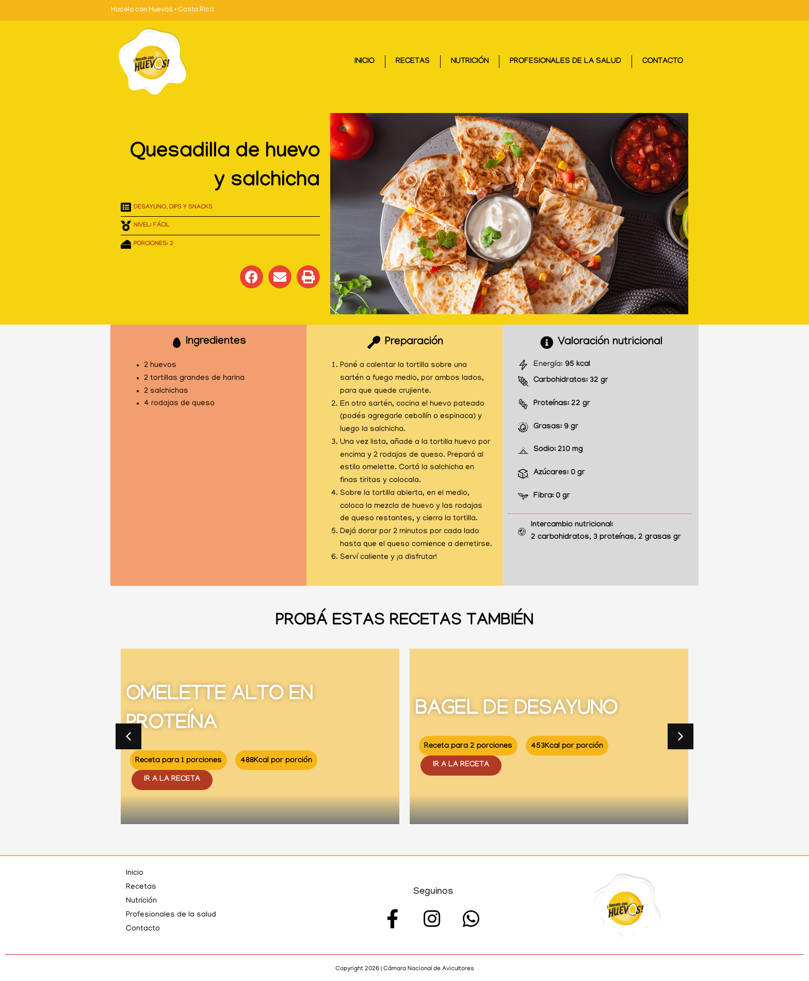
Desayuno (150, 207)
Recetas (413, 62)
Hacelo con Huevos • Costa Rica (162, 10)
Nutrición (470, 62)
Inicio (364, 62)
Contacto (662, 62)
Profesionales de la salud (565, 62)
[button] (251, 276)
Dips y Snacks (191, 207)
